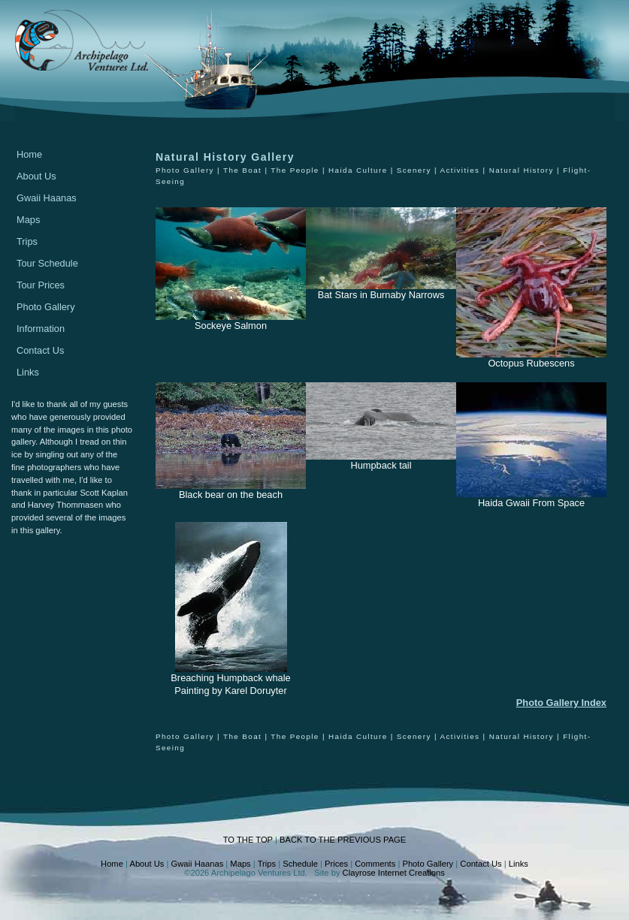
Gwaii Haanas (47, 198)
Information (41, 328)
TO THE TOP (248, 839)
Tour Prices (41, 285)
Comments (375, 863)
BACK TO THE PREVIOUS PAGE (343, 839)
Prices (336, 863)
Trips (27, 241)
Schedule (300, 863)
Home (29, 154)
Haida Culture (358, 170)
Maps (28, 219)
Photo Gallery (46, 306)
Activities (459, 170)
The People (295, 170)
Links (28, 372)
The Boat (242, 170)
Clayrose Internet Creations (394, 872)
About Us (36, 176)
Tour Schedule (47, 263)
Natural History (521, 170)
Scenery (414, 170)
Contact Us (40, 350)
